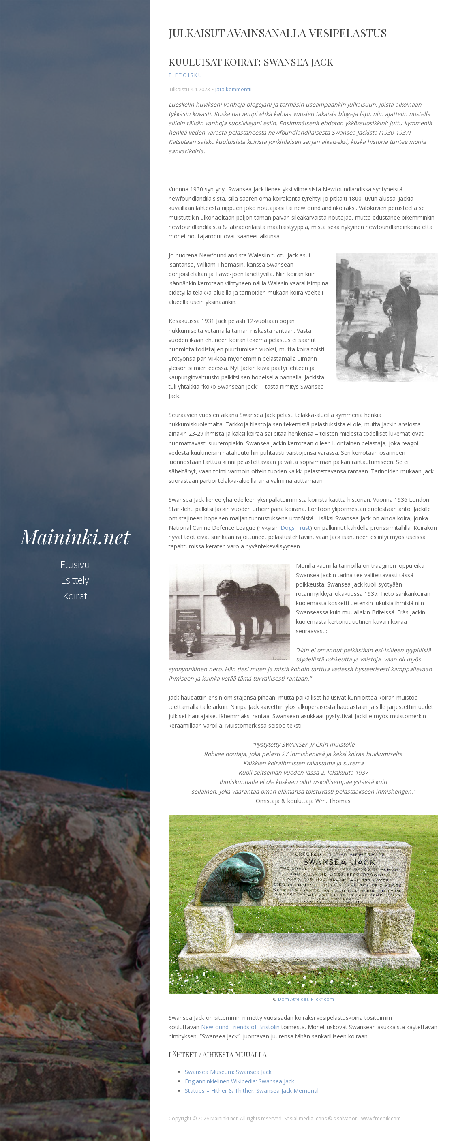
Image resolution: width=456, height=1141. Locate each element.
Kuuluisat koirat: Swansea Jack (251, 61)
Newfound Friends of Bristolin (240, 1027)
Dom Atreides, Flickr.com (306, 999)
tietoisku (186, 75)
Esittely (75, 580)
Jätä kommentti (233, 89)
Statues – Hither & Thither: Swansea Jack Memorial (252, 1090)
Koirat (75, 595)
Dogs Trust (295, 527)
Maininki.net (75, 536)
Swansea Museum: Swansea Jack (228, 1072)
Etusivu (75, 564)
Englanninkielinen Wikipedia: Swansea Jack (239, 1081)
